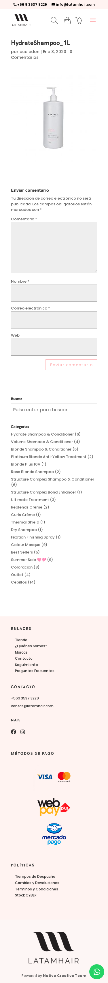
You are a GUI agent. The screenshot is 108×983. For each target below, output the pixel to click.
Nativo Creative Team (64, 975)
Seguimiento (26, 664)
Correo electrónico (30, 308)
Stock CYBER (26, 895)
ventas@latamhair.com (32, 706)
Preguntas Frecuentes (34, 670)
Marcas (21, 652)
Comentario (24, 219)
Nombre (20, 281)
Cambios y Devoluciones (37, 882)
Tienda (21, 639)
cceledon (29, 52)
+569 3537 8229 (25, 698)
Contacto (24, 658)
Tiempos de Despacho (35, 876)
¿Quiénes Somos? (31, 646)
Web (15, 335)
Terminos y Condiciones (36, 889)
